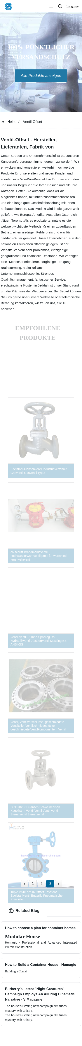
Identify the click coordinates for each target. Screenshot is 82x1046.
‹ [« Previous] (24, 883)
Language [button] (72, 6)
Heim (11, 122)
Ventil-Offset (32, 122)
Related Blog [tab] (24, 910)
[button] (51, 6)
